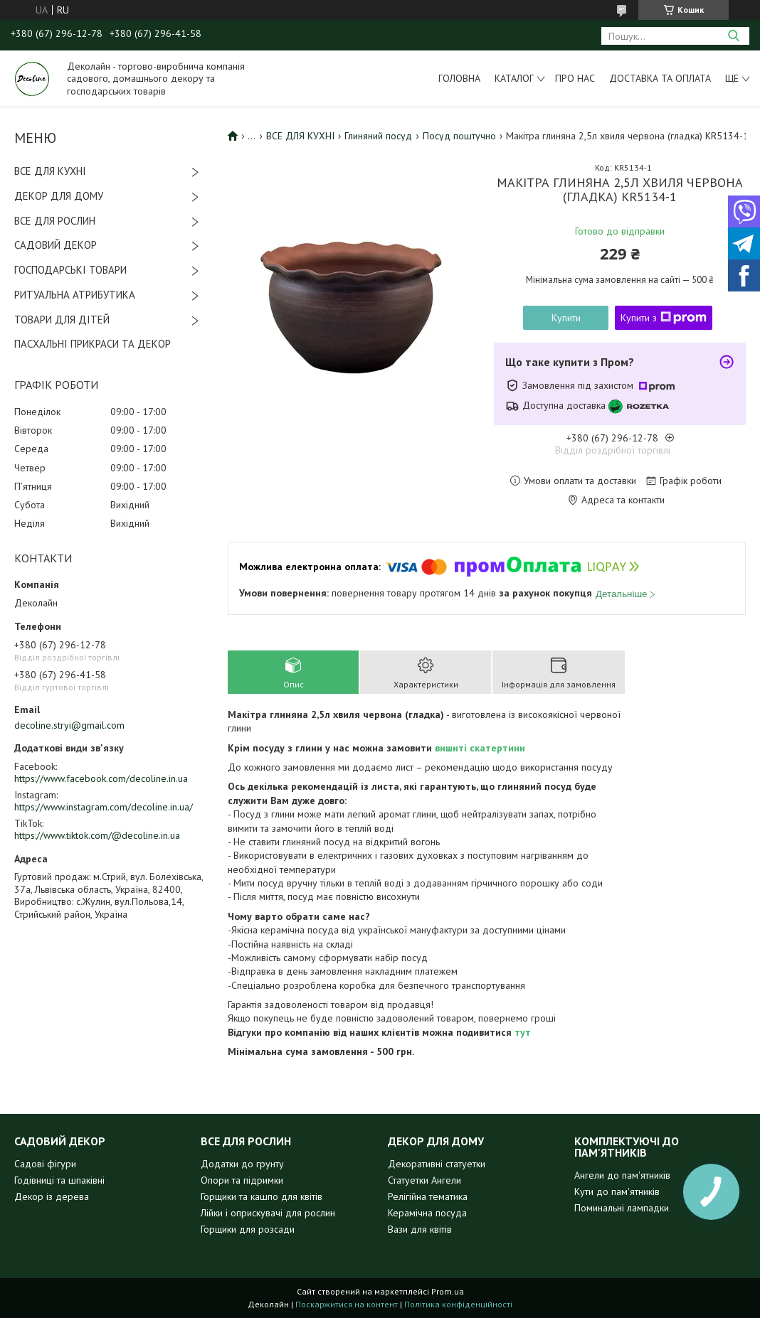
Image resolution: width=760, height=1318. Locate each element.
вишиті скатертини (480, 747)
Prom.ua (447, 1291)
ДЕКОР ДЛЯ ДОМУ (58, 196)
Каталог (514, 78)
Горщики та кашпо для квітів (261, 1196)
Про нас (575, 78)
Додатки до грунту (242, 1163)
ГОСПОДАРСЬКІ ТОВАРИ (70, 270)
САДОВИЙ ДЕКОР (55, 245)
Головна (459, 78)
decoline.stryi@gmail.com (69, 725)
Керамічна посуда (427, 1212)
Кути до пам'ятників (617, 1191)
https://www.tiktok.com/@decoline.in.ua (97, 835)
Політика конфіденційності (458, 1304)
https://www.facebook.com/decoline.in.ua (101, 778)
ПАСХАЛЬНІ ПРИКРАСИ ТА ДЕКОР (92, 343)
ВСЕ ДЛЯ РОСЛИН (54, 220)
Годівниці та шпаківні (59, 1180)
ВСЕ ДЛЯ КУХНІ (50, 171)
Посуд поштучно (459, 136)
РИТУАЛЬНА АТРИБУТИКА (74, 294)
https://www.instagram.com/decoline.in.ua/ (103, 806)
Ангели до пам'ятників (622, 1175)
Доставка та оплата (660, 78)
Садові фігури (45, 1163)
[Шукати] (733, 36)
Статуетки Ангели (424, 1180)
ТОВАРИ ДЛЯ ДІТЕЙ (62, 319)
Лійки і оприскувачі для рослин (268, 1212)
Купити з (664, 317)
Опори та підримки (242, 1180)
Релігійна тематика (428, 1196)
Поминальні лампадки (621, 1207)
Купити (566, 317)
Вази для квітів (420, 1229)
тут (522, 1032)
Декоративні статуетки (436, 1163)
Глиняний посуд (378, 136)
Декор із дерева (51, 1196)
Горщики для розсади (248, 1229)
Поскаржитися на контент (346, 1304)
